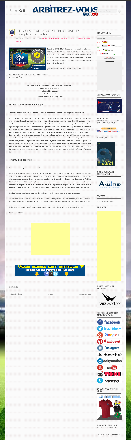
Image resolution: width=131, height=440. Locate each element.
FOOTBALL (81, 38)
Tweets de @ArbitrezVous (105, 201)
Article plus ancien (85, 294)
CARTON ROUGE (59, 38)
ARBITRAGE (45, 38)
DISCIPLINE (71, 38)
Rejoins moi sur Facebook (24, 10)
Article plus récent (16, 294)
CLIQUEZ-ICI (76, 69)
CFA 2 (66, 38)
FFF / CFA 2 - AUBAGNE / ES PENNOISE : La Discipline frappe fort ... (48, 32)
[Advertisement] (50, 239)
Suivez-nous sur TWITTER (20, 10)
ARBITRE (51, 38)
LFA (85, 38)
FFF (76, 38)
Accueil (50, 294)
